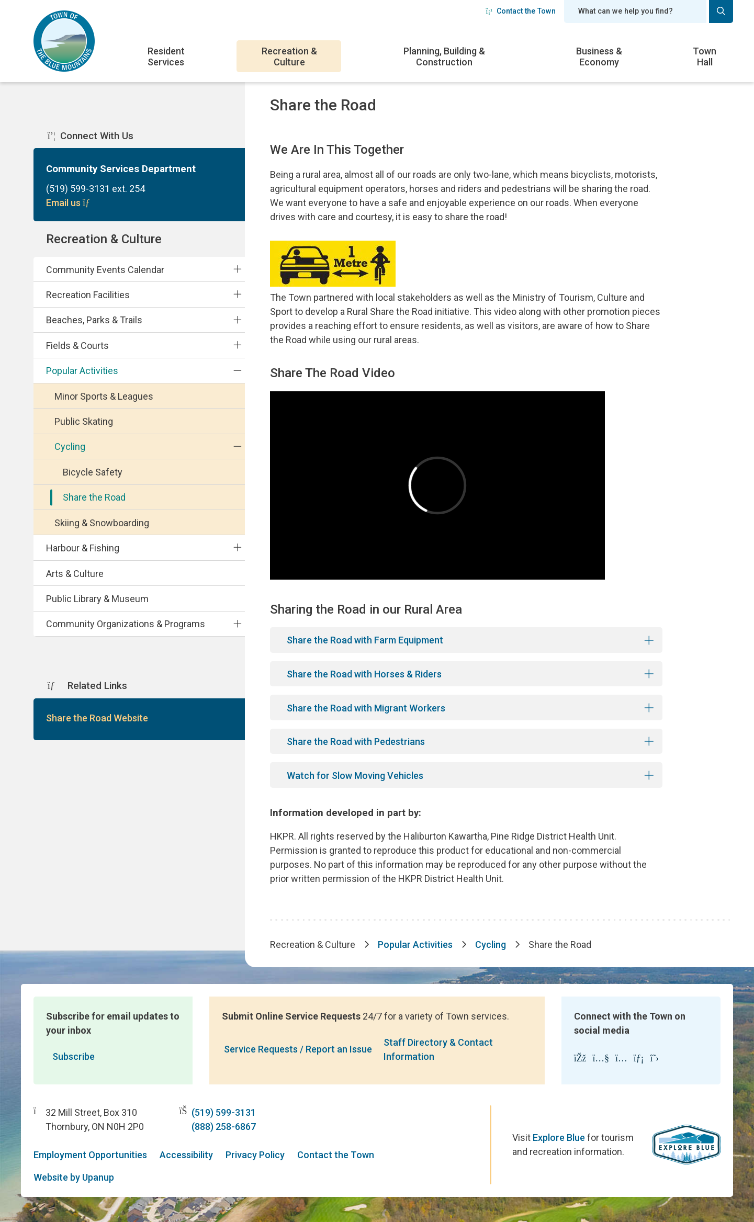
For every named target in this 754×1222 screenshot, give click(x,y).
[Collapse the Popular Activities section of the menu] (237, 370)
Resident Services (166, 56)
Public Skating (83, 421)
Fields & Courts (77, 345)
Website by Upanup (73, 1177)
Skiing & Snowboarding (101, 522)
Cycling (69, 446)
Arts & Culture (75, 573)
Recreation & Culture (289, 56)
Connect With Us (90, 136)
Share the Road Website (97, 717)
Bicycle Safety (92, 472)
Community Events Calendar (105, 269)
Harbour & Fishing (82, 547)
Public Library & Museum (97, 598)
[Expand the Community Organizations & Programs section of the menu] (237, 623)
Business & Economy (599, 56)
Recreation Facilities (88, 294)
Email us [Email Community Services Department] (69, 202)
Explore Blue (559, 1137)
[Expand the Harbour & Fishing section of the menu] (237, 547)
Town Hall (704, 56)
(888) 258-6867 (224, 1126)
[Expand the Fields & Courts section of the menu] (237, 345)
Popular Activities (82, 370)
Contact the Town (521, 11)
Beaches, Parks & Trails (94, 319)
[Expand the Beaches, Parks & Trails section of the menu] (237, 319)
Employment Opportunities (90, 1154)
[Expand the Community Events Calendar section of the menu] (237, 269)
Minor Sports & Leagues (103, 396)
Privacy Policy (255, 1154)
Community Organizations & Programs (125, 623)
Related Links (87, 686)
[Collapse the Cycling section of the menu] (237, 446)
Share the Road (94, 497)
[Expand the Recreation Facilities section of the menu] (237, 294)
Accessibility (186, 1154)
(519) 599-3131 (224, 1112)
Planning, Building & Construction (444, 56)
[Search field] (635, 11)
